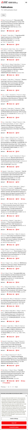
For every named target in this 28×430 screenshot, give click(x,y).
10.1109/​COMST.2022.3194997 (14, 211)
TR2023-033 (10, 199)
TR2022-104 (10, 306)
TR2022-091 (10, 336)
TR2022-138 (10, 258)
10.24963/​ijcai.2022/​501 (14, 317)
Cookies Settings (14, 419)
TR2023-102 (10, 117)
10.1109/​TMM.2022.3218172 (15, 225)
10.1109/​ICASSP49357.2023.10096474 (10, 195)
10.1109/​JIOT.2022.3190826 (13, 291)
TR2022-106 (10, 151)
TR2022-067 (10, 365)
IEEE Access (10, 38)
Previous (3, 387)
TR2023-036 (10, 166)
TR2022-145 (10, 244)
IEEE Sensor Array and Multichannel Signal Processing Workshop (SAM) (12, 375)
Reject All (14, 423)
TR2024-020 (10, 31)
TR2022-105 (10, 294)
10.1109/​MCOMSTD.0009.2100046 (9, 147)
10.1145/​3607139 (11, 113)
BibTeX (3, 31)
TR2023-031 (10, 182)
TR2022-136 (10, 268)
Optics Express (17, 331)
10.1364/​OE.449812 (5, 332)
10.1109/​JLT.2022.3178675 (7, 240)
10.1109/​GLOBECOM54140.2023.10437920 (11, 86)
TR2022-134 (10, 282)
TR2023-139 (10, 90)
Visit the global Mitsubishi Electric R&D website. (11, 394)
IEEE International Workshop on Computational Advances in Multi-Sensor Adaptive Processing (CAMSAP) (12, 69)
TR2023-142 (10, 75)
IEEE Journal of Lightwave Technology (14, 239)
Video (23, 199)
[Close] (26, 396)
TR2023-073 (10, 132)
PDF (17, 31)
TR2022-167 (10, 216)
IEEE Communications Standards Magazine (14, 145)
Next (16, 387)
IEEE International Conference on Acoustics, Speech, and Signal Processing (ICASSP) (12, 23)
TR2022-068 (10, 381)
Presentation (6, 382)
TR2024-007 (10, 59)
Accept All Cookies (14, 428)
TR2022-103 (10, 321)
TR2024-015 (10, 44)
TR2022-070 (10, 350)
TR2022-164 (10, 229)
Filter (3, 15)
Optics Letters (12, 346)
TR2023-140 (10, 104)
